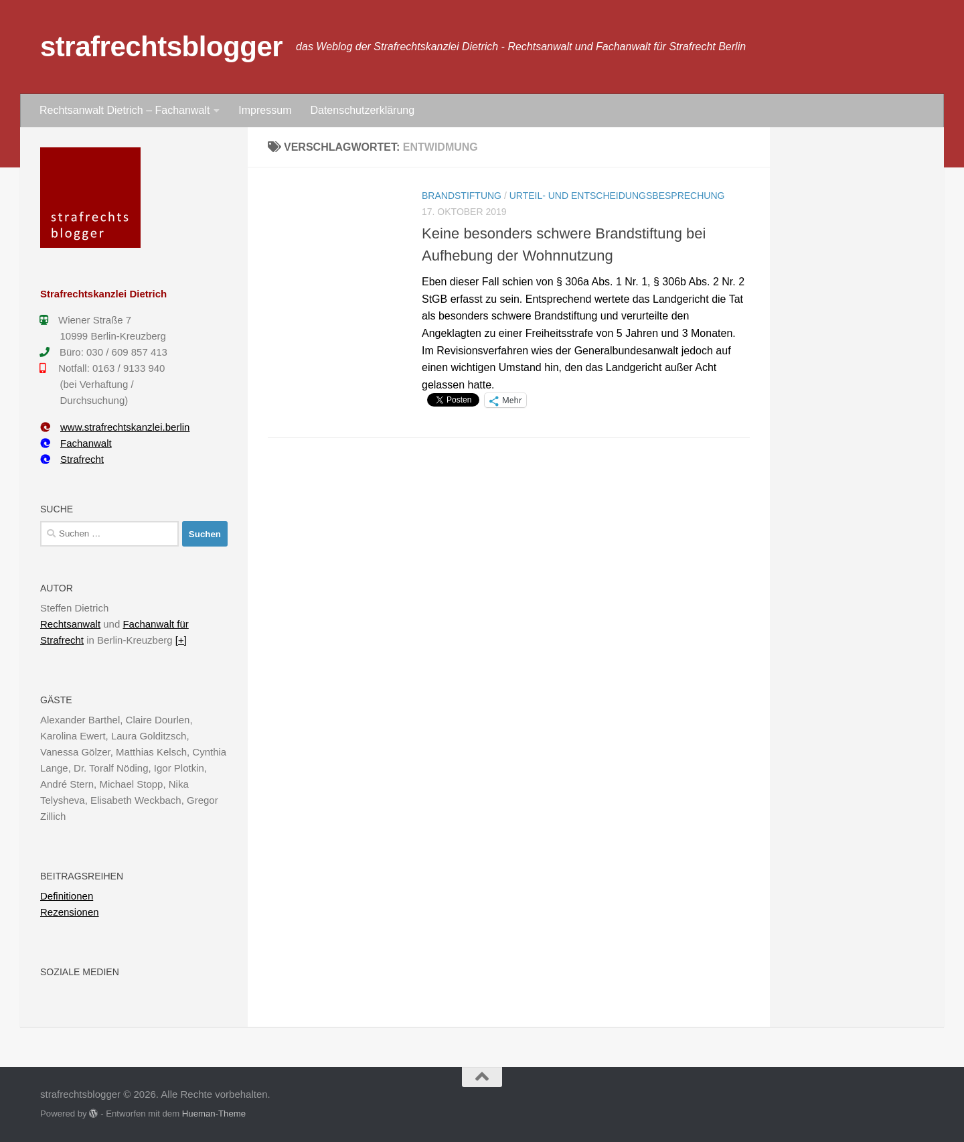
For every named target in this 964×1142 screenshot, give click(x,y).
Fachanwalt (76, 443)
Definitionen (66, 896)
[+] (181, 640)
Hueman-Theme (214, 1114)
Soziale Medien (79, 972)
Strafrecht (72, 459)
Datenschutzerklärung (362, 110)
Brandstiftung (461, 195)
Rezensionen (69, 912)
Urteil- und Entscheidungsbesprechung (617, 195)
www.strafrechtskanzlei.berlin (114, 427)
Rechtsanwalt (70, 624)
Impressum (264, 110)
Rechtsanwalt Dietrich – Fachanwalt (124, 110)
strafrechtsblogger (161, 46)
